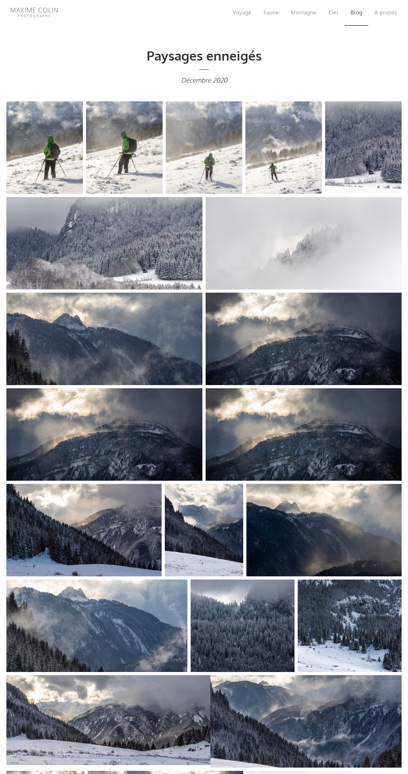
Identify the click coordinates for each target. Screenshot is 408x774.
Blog (358, 12)
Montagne (304, 12)
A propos (386, 12)
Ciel (334, 12)
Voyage (242, 12)
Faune (271, 12)
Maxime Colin (34, 12)
